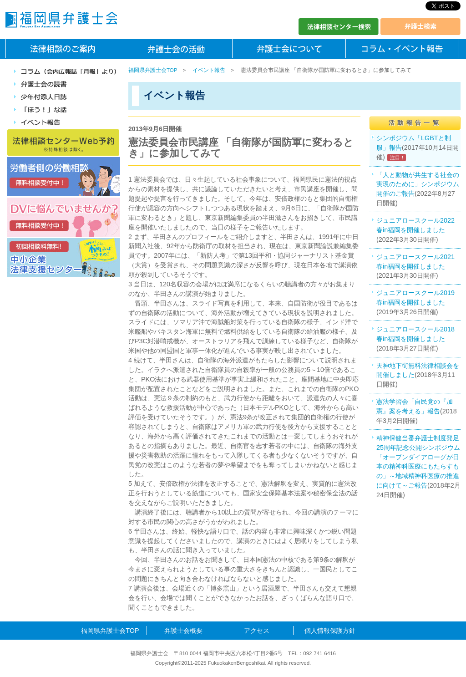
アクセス (256, 630)
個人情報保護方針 (329, 630)
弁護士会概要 (183, 630)
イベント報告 (208, 70)
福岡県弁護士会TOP (152, 70)
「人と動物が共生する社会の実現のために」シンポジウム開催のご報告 (417, 184)
